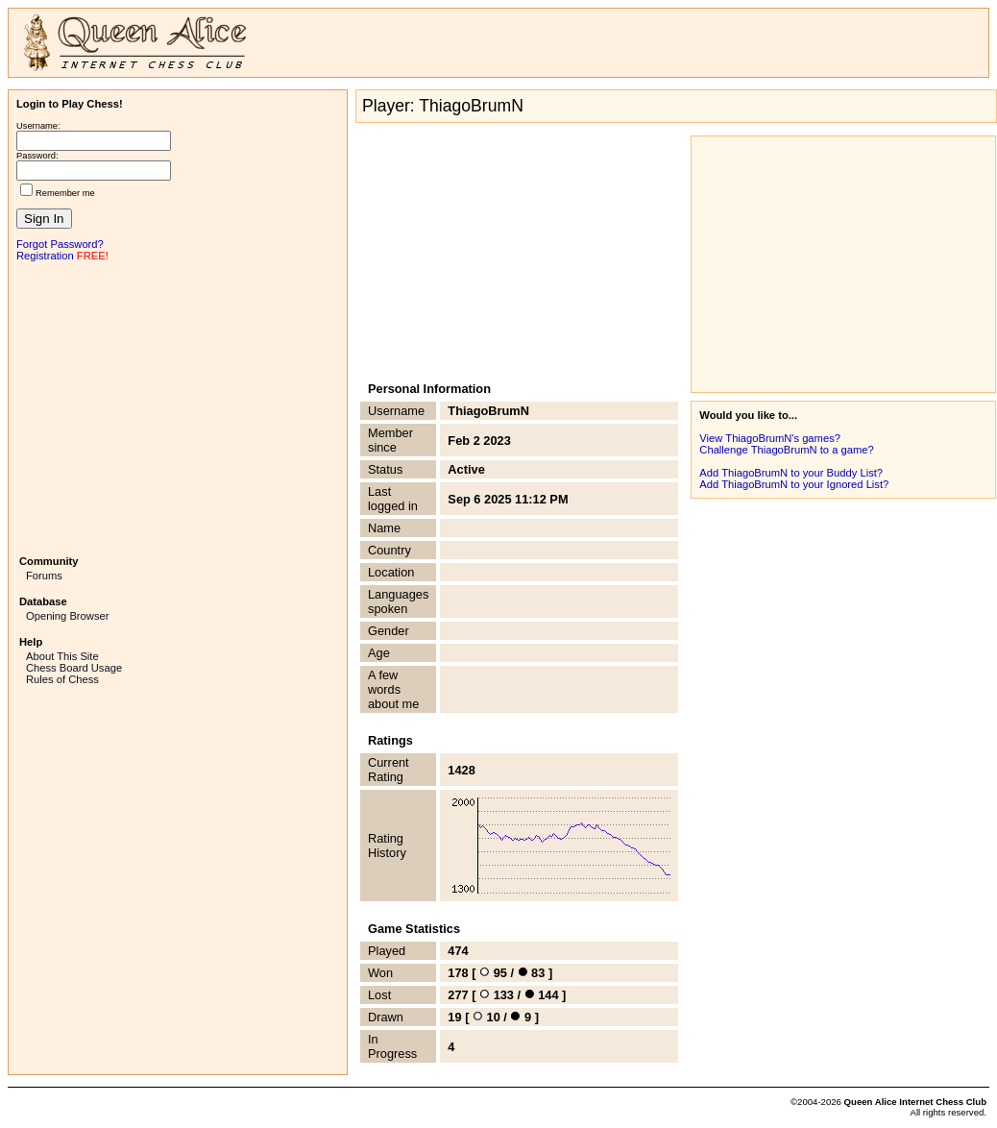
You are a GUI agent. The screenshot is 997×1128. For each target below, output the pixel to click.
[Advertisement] (177, 406)
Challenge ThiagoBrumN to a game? (786, 449)
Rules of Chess (62, 679)
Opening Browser (67, 616)
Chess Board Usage (74, 668)
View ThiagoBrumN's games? (769, 438)
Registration (45, 255)
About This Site (62, 656)
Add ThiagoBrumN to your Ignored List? (793, 484)
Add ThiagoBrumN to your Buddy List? (791, 472)
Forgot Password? (60, 244)
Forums (44, 575)
